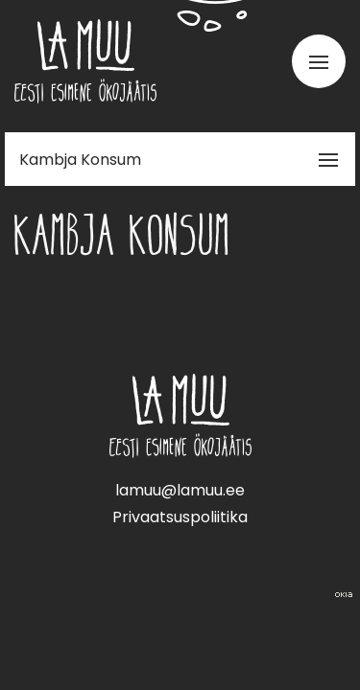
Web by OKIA (343, 594)
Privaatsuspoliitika (180, 517)
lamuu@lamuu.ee (180, 490)
